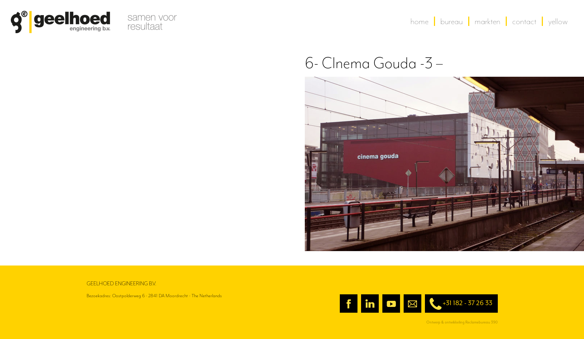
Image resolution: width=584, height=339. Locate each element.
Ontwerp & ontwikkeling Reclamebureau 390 (462, 322)
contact (524, 21)
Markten (487, 21)
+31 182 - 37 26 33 (458, 304)
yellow (558, 21)
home (419, 21)
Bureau (451, 21)
